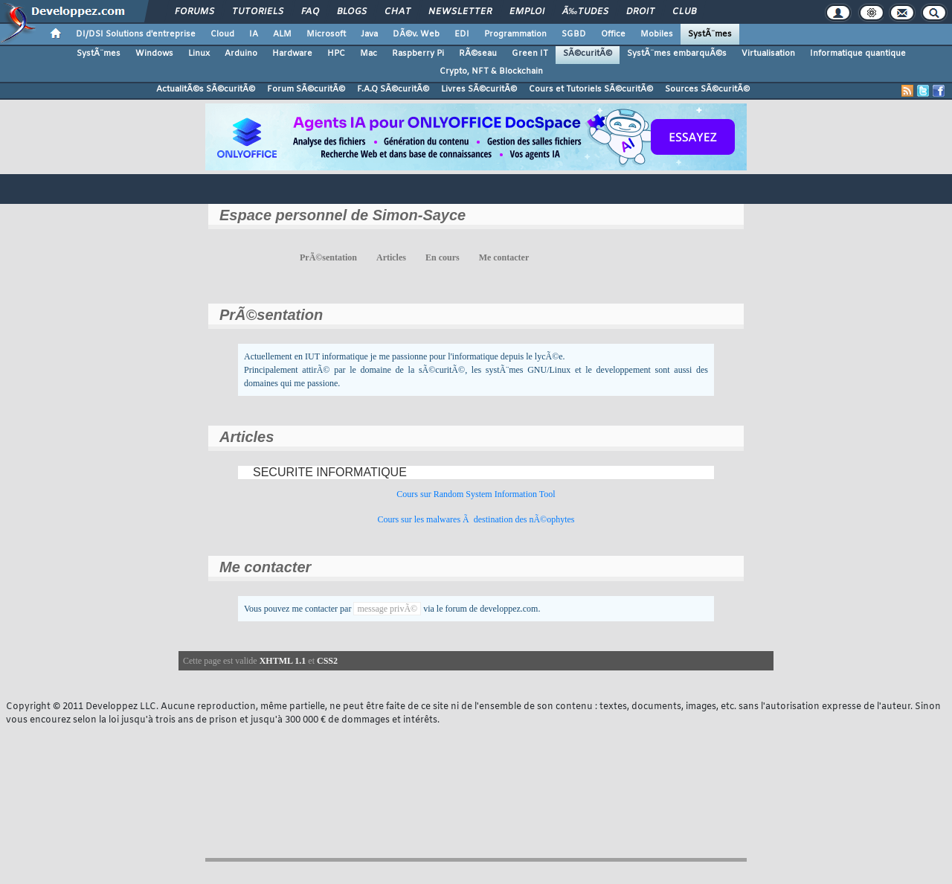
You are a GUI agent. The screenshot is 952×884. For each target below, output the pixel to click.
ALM (282, 34)
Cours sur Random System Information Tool (475, 494)
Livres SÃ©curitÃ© (479, 89)
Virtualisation (768, 53)
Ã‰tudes (585, 12)
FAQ (310, 12)
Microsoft (326, 34)
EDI (461, 34)
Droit (640, 12)
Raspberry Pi (418, 53)
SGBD (574, 34)
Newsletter (460, 12)
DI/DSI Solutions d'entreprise (136, 34)
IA (253, 34)
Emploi (527, 12)
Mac (368, 53)
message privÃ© (387, 608)
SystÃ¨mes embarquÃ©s (677, 53)
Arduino (241, 53)
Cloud (222, 34)
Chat (397, 12)
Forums (194, 12)
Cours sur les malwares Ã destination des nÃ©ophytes (475, 519)
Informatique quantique (858, 53)
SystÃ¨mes (710, 34)
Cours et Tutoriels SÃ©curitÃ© (591, 89)
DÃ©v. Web (416, 34)
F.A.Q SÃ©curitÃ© (393, 89)
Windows (154, 53)
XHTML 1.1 (283, 661)
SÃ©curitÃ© (587, 53)
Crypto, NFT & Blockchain (491, 71)
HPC (336, 53)
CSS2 (327, 661)
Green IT (530, 53)
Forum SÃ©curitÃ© (306, 89)
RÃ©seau (478, 53)
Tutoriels (258, 12)
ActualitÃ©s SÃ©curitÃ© (205, 89)
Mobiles (656, 34)
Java (369, 34)
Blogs (351, 12)
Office (613, 34)
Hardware (292, 53)
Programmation (515, 34)
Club (684, 12)
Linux (199, 53)
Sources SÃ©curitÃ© (707, 89)
